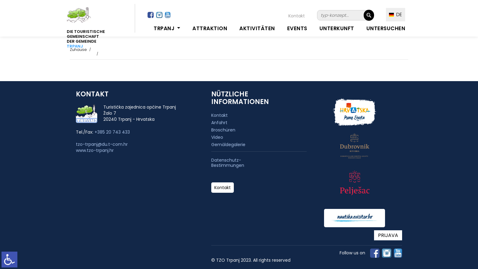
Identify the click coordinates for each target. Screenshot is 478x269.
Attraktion (209, 28)
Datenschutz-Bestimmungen (227, 163)
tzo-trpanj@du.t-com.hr (102, 144)
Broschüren (223, 130)
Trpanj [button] (165, 28)
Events (297, 28)
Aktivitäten (257, 28)
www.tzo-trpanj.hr (95, 150)
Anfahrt (219, 123)
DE (395, 14)
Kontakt (296, 16)
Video (217, 137)
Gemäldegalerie (228, 145)
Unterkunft (336, 28)
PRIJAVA (388, 235)
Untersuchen (385, 28)
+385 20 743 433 (112, 132)
